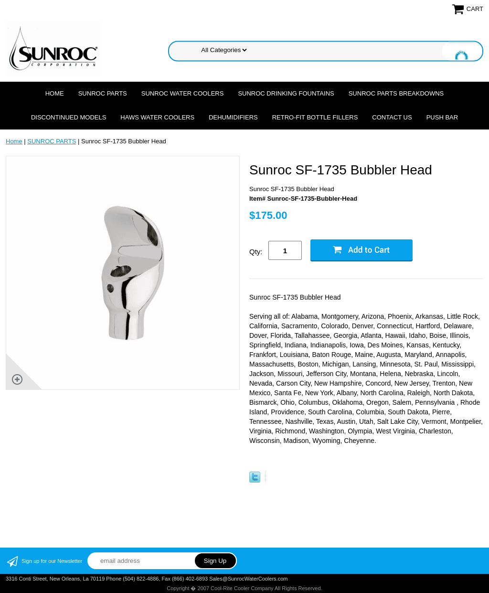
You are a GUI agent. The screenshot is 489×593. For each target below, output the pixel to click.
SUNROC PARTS (102, 93)
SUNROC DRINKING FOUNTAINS (286, 93)
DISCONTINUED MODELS (68, 117)
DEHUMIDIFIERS (233, 117)
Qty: (256, 252)
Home (54, 93)
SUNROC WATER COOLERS (182, 93)
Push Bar (442, 117)
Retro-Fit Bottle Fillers (315, 117)
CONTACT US (392, 117)
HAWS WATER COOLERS (157, 117)
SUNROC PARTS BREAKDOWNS (396, 93)
